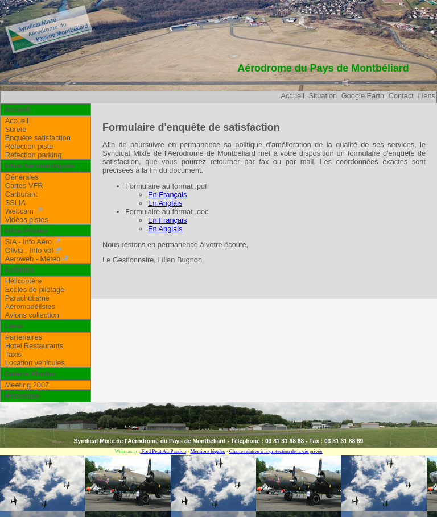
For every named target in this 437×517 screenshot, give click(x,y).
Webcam (19, 211)
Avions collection (32, 315)
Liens (426, 95)
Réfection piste (29, 146)
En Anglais (165, 203)
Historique (22, 395)
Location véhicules (35, 362)
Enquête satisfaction (38, 138)
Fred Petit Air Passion (163, 451)
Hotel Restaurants (34, 345)
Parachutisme (27, 298)
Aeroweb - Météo (32, 259)
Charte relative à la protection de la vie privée (276, 451)
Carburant (21, 194)
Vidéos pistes (26, 219)
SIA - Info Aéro (28, 241)
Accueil (292, 95)
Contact (401, 95)
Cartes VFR (24, 185)
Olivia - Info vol (29, 250)
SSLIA (15, 202)
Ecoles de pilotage (35, 289)
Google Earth (362, 95)
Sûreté (16, 129)
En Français (167, 194)
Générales (22, 177)
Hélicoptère (23, 281)
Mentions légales (207, 451)
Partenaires (23, 337)
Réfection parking (33, 155)
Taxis (13, 354)
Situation (322, 95)
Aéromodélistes (30, 306)
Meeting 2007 (27, 385)
